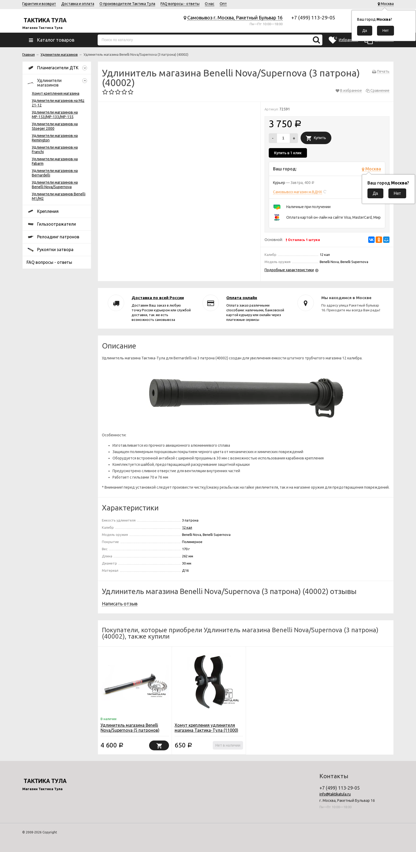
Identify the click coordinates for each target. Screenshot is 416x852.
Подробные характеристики (289, 270)
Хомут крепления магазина (55, 93)
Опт (223, 4)
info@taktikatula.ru (335, 794)
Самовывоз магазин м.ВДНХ (297, 192)
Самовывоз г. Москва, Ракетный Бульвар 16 (235, 17)
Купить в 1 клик (288, 153)
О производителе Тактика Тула (127, 4)
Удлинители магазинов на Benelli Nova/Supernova (55, 184)
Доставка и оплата (77, 4)
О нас (209, 4)
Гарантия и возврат (39, 4)
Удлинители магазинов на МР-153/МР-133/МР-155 (55, 114)
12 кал (187, 527)
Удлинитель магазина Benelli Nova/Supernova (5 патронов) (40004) (130, 730)
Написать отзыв (119, 603)
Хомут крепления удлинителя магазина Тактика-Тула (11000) (206, 728)
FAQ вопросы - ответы (180, 4)
